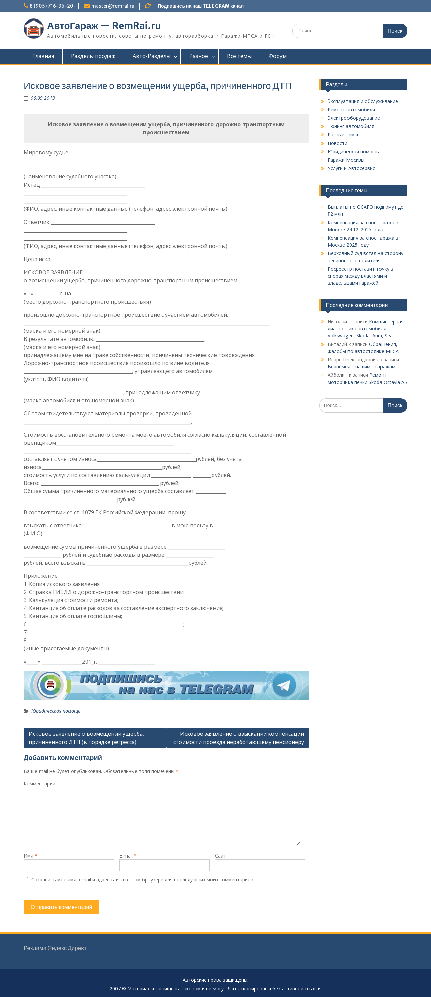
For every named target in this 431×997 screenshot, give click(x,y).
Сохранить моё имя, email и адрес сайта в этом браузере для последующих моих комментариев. (142, 879)
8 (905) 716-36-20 (51, 6)
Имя (30, 855)
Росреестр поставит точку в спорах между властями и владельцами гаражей (360, 276)
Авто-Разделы (151, 56)
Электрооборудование (354, 118)
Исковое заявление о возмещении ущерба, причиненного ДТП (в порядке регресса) (86, 738)
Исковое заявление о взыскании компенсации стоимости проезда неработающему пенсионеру (238, 738)
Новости (337, 143)
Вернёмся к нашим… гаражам (361, 366)
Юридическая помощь (55, 711)
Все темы (239, 56)
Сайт (220, 855)
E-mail (128, 855)
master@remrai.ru (112, 6)
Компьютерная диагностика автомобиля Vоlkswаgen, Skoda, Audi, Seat (366, 328)
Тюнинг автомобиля (351, 126)
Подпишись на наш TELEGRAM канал (201, 6)
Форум (278, 56)
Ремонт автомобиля (351, 109)
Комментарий (39, 783)
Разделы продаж (93, 56)
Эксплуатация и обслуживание (363, 101)
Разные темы (343, 134)
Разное (198, 56)
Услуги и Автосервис (351, 168)
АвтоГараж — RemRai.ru (104, 25)
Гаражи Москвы (346, 160)
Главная (43, 56)
